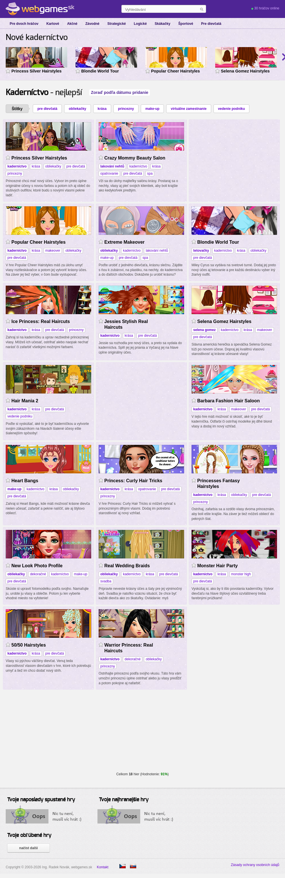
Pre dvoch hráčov (24, 24)
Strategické (116, 24)
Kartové (52, 24)
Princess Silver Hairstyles (36, 71)
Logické (140, 24)
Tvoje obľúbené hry (29, 835)
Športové (185, 24)
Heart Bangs (24, 480)
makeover (52, 251)
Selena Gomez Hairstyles (245, 71)
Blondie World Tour (100, 71)
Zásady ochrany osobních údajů (255, 865)
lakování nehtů (157, 251)
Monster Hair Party (217, 565)
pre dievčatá (47, 109)
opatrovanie (109, 173)
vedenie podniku (231, 109)
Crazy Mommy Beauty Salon (134, 158)
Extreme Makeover (124, 242)
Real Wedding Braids (127, 565)
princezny (126, 109)
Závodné (92, 24)
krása (102, 109)
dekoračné (38, 574)
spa (149, 173)
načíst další (28, 848)
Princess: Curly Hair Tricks (133, 480)
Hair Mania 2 (24, 400)
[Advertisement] (141, 400)
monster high (241, 574)
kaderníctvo (138, 166)
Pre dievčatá (211, 24)
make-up (152, 109)
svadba (105, 581)
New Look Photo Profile (36, 565)
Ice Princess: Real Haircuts (40, 321)
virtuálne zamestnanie (188, 109)
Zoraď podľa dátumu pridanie (119, 92)
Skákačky (162, 24)
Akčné (72, 24)
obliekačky (77, 109)
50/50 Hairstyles (28, 645)
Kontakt (103, 867)
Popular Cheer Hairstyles (175, 71)
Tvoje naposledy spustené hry (41, 799)
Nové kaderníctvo (37, 38)
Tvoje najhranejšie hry (123, 799)
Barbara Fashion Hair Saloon (228, 400)
